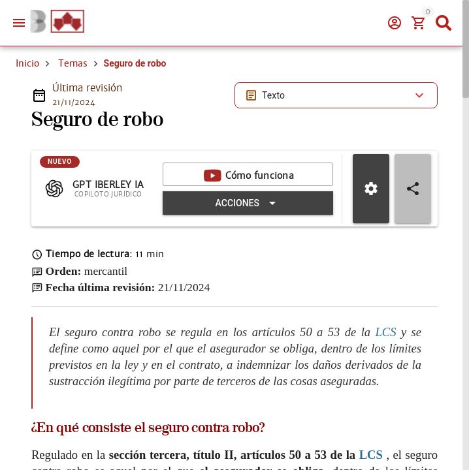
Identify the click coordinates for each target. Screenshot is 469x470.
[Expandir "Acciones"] (248, 203)
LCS (388, 331)
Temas (73, 63)
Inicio (27, 63)
